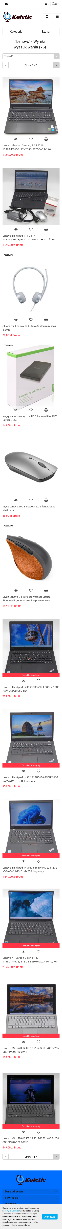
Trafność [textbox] (8, 56)
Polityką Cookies (11, 1211)
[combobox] (31, 56)
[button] (55, 4)
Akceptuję (49, 1216)
